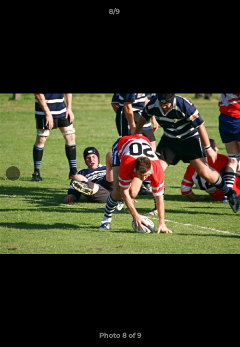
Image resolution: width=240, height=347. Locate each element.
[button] (205, 14)
